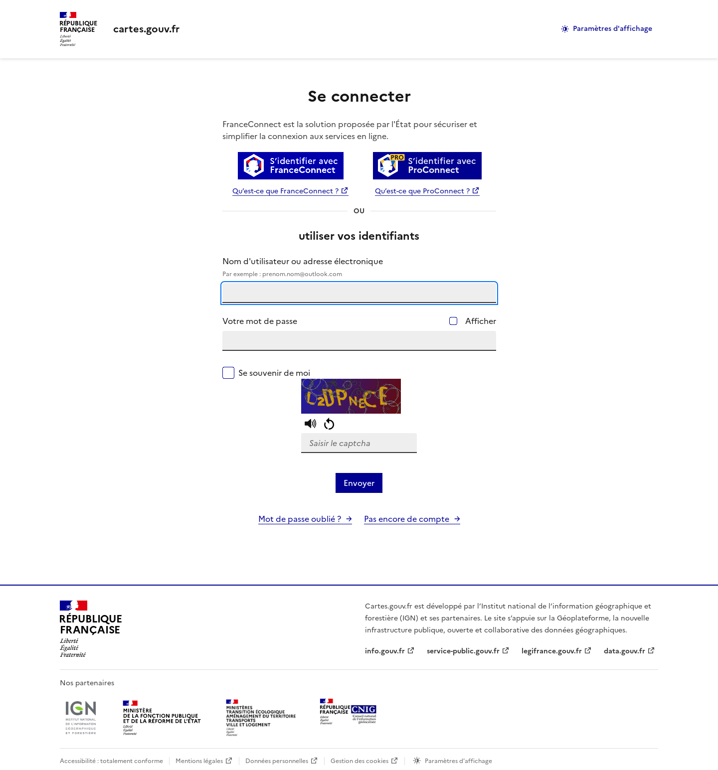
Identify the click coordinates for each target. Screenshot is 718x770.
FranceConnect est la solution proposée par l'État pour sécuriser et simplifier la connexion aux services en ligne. (349, 130)
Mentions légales (199, 761)
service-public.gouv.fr (463, 651)
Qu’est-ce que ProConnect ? (422, 191)
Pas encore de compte (406, 519)
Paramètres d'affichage (612, 28)
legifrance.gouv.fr (552, 651)
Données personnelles (276, 761)
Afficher (480, 321)
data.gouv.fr (624, 651)
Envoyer (359, 483)
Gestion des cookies (359, 761)
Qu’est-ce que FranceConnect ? (285, 191)
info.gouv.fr (385, 651)
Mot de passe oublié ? (299, 519)
